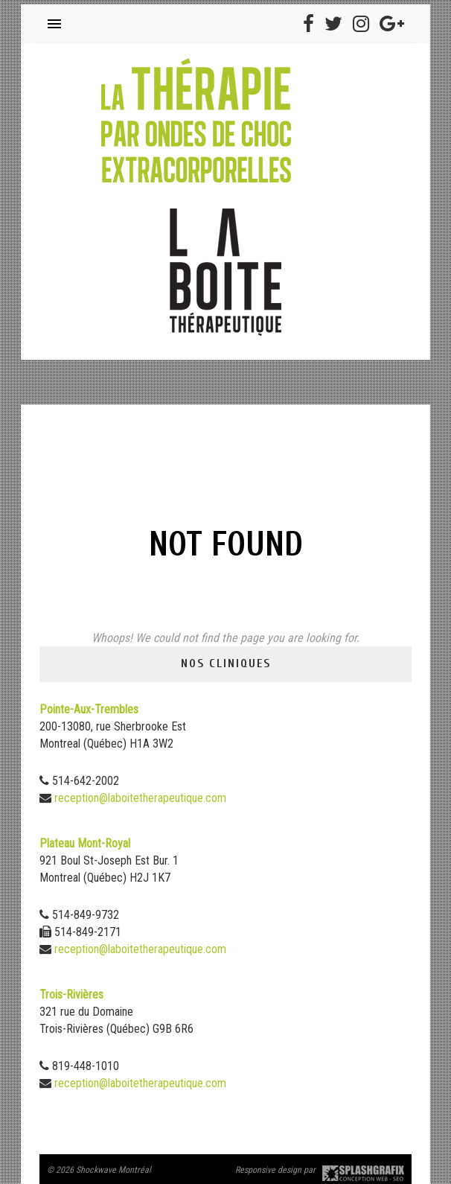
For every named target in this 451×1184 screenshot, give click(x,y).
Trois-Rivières (71, 994)
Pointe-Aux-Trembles (88, 709)
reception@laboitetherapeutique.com (140, 798)
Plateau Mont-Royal (84, 843)
